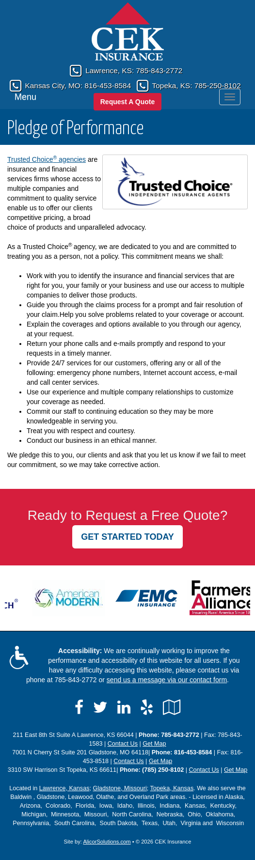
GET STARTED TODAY (127, 537)
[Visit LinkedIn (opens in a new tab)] (123, 707)
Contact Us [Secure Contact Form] (123, 743)
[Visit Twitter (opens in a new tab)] (100, 707)
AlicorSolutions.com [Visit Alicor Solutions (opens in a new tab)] (106, 841)
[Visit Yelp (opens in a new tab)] (146, 707)
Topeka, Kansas (172, 788)
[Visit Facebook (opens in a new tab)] (79, 707)
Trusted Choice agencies (46, 159)
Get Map (154, 743)
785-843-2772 (159, 70)
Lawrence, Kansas (64, 788)
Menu (25, 97)
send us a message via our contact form (167, 680)
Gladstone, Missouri (119, 788)
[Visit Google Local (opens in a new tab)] (172, 707)
